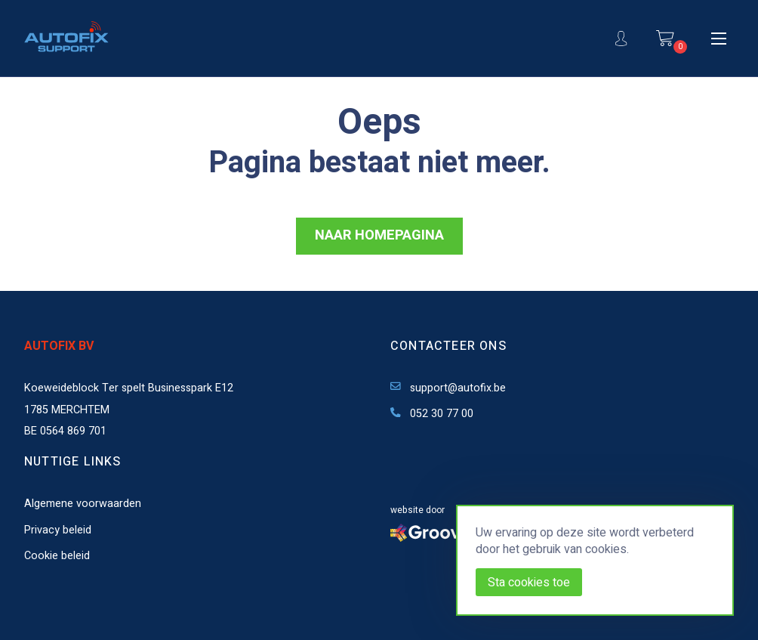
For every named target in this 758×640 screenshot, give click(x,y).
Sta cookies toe (529, 583)
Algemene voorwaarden (82, 504)
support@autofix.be (448, 388)
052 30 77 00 (431, 414)
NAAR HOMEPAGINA (379, 235)
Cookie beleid (57, 556)
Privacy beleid (57, 530)
